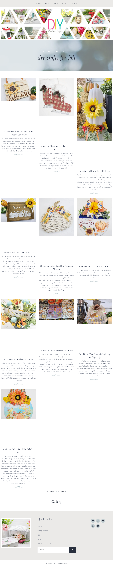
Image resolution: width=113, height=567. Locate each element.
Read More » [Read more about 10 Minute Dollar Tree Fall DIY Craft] (56, 375)
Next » (63, 491)
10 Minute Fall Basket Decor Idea (18, 359)
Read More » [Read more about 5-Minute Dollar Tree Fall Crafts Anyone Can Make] (18, 154)
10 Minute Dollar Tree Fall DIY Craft (56, 350)
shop (56, 3)
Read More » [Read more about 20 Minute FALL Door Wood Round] (94, 281)
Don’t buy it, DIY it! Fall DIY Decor (94, 171)
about (47, 3)
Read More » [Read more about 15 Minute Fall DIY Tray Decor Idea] (18, 277)
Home (38, 3)
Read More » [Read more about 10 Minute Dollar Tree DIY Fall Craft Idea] (18, 487)
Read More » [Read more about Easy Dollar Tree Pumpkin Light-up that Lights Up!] (94, 379)
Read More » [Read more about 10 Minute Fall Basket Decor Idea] (18, 384)
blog (64, 3)
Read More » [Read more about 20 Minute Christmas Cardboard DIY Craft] (56, 172)
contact (73, 3)
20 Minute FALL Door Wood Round (94, 266)
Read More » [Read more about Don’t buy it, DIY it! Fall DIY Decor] (94, 193)
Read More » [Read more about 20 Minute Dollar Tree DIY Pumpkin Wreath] (56, 294)
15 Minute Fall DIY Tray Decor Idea (18, 252)
